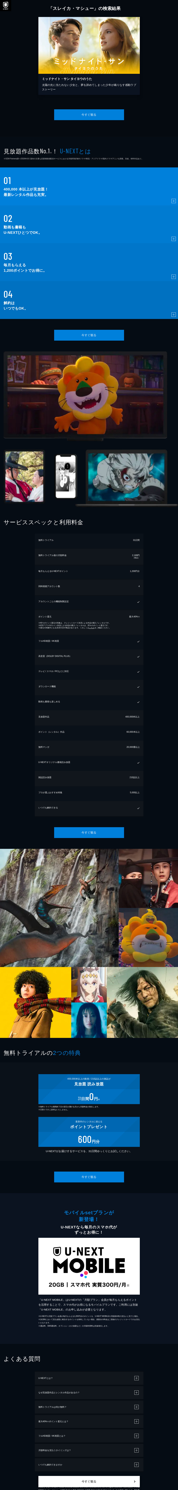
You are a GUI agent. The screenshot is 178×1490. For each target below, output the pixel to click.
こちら (92, 628)
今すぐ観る (88, 114)
